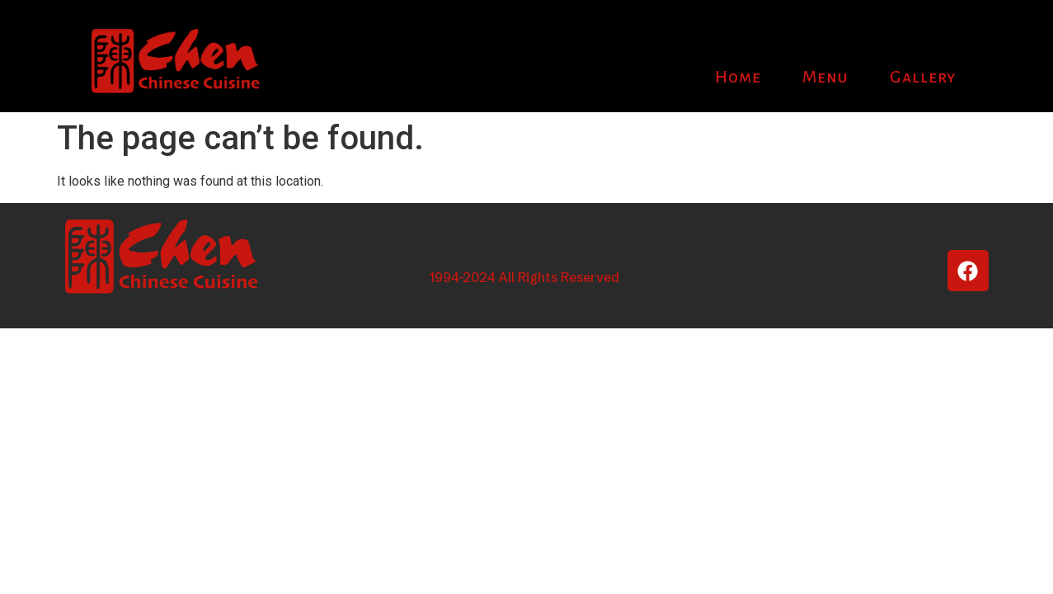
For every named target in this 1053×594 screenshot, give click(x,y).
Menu (825, 77)
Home (738, 77)
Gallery (923, 77)
